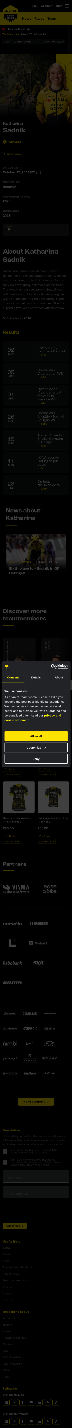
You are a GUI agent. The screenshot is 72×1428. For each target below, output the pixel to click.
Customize (36, 747)
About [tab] (59, 677)
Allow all (36, 736)
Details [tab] (36, 677)
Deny (36, 758)
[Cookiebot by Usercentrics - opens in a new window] (51, 666)
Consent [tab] (13, 677)
